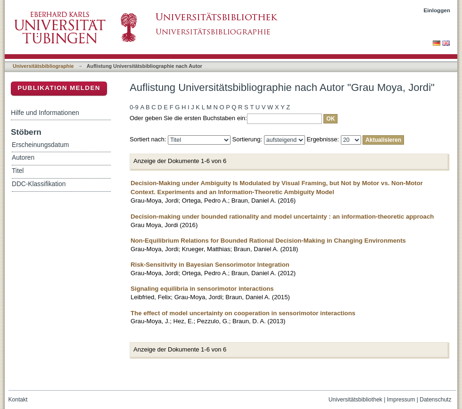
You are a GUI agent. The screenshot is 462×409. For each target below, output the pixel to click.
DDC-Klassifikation (39, 184)
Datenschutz (435, 399)
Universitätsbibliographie (43, 66)
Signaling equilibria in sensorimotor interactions (202, 288)
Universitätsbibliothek (355, 399)
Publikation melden (58, 87)
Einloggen (437, 10)
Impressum (401, 399)
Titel (18, 170)
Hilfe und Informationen (45, 112)
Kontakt (18, 399)
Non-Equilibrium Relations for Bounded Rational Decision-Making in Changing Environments (268, 240)
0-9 (134, 107)
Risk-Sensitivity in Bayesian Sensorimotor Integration (210, 264)
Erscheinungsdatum (40, 144)
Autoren (23, 157)
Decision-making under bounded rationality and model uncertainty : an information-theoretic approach (282, 216)
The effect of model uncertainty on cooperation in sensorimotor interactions (243, 313)
